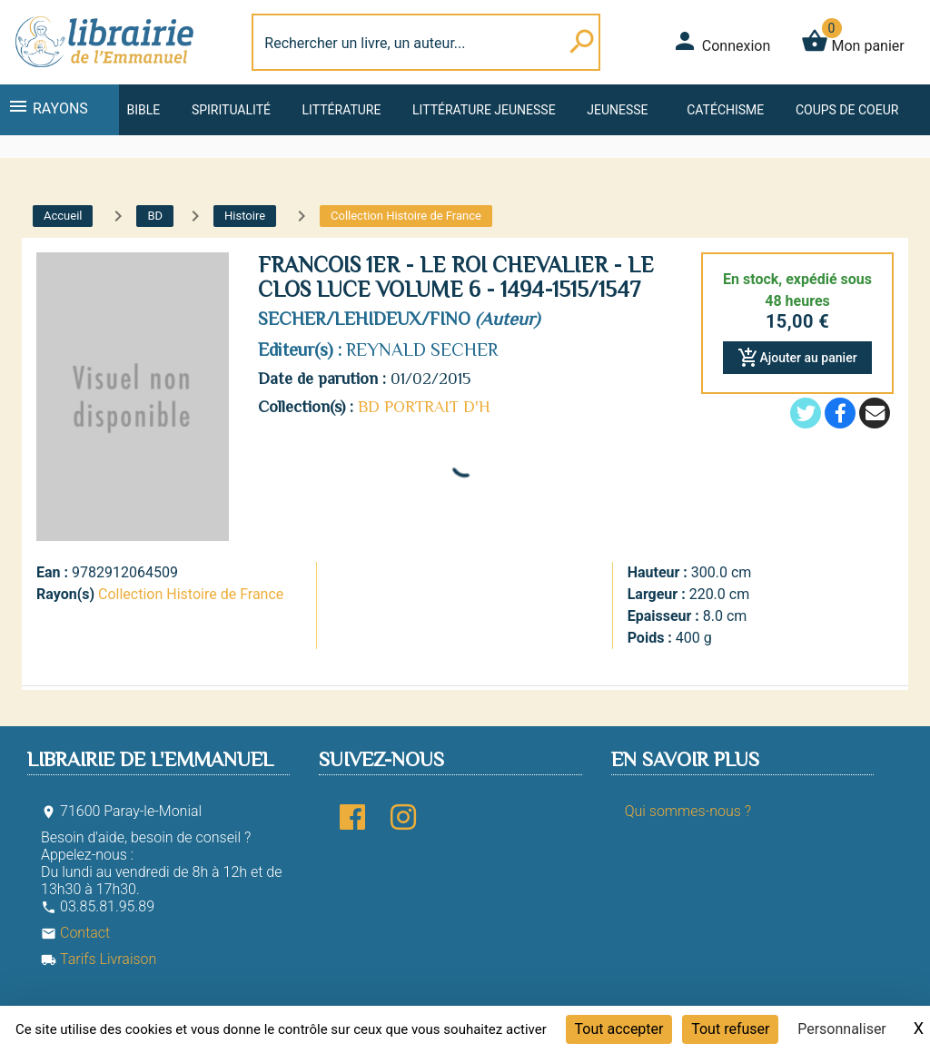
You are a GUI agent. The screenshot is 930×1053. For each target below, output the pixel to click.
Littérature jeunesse (484, 110)
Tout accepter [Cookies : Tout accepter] (619, 1029)
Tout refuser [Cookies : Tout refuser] (730, 1029)
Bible (143, 110)
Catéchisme (725, 110)
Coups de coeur (847, 110)
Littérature (341, 110)
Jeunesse (617, 110)
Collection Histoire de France (190, 594)
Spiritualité (231, 110)
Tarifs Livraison (98, 959)
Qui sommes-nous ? (688, 811)
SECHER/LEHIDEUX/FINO (364, 319)
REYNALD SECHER (422, 349)
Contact (75, 932)
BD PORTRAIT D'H (424, 407)
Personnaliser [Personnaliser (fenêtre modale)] (841, 1029)
